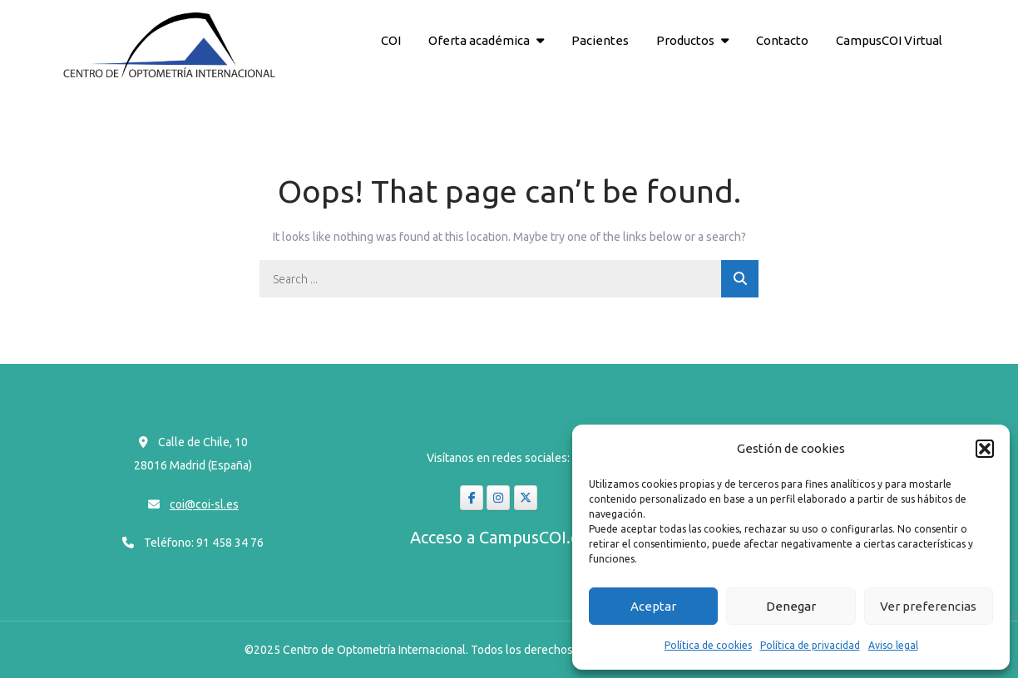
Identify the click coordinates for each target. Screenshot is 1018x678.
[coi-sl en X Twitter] (525, 497)
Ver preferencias (928, 606)
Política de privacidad (810, 645)
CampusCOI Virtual (889, 40)
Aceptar (653, 606)
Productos (685, 40)
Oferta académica (479, 40)
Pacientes (600, 40)
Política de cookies (708, 645)
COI (391, 40)
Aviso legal (893, 645)
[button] (984, 448)
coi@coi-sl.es (204, 504)
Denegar (791, 606)
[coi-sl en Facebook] (471, 497)
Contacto (782, 40)
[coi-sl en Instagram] (498, 497)
